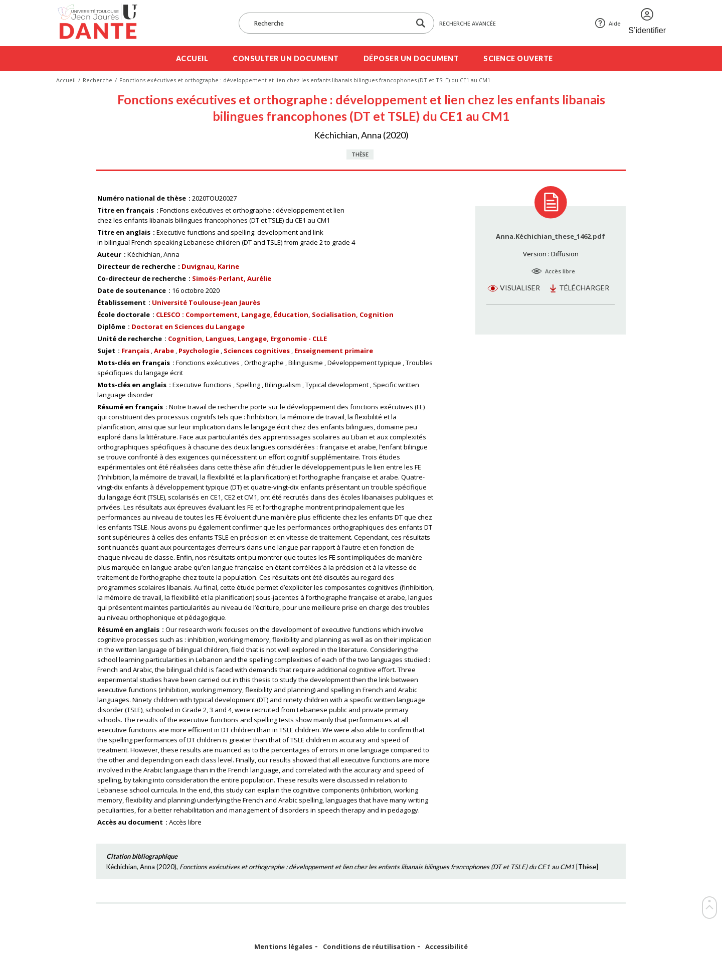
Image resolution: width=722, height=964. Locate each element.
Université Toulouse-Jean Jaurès (206, 302)
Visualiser (520, 287)
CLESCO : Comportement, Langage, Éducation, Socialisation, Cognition (275, 314)
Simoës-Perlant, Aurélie (231, 278)
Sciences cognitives (257, 350)
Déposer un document (411, 58)
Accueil (192, 58)
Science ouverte (518, 58)
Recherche (97, 80)
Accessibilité (446, 946)
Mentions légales (283, 946)
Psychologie (198, 350)
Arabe (164, 350)
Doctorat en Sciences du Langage (188, 326)
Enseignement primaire (333, 350)
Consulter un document (286, 58)
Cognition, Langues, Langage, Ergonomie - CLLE (247, 338)
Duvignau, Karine (210, 266)
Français (135, 350)
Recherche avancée (467, 23)
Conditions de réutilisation (369, 946)
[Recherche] (329, 23)
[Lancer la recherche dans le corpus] (421, 23)
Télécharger (584, 287)
